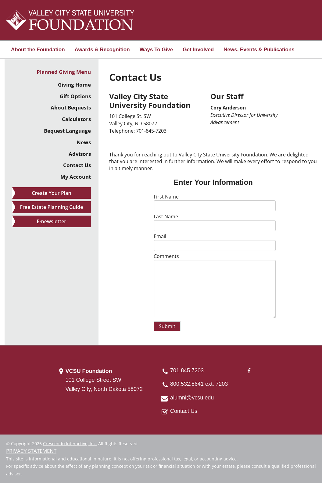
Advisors (80, 153)
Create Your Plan (51, 193)
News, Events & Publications (259, 49)
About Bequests (71, 107)
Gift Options (75, 96)
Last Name (166, 216)
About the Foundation (38, 49)
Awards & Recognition (102, 49)
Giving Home (74, 84)
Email (160, 236)
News (84, 142)
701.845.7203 (187, 370)
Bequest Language (67, 130)
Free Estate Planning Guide (51, 207)
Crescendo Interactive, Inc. (70, 443)
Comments (166, 256)
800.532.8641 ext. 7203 (199, 384)
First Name (166, 196)
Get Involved (198, 49)
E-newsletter (51, 221)
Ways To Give (156, 49)
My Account (75, 176)
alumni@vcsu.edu (192, 398)
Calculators (76, 119)
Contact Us (77, 165)
